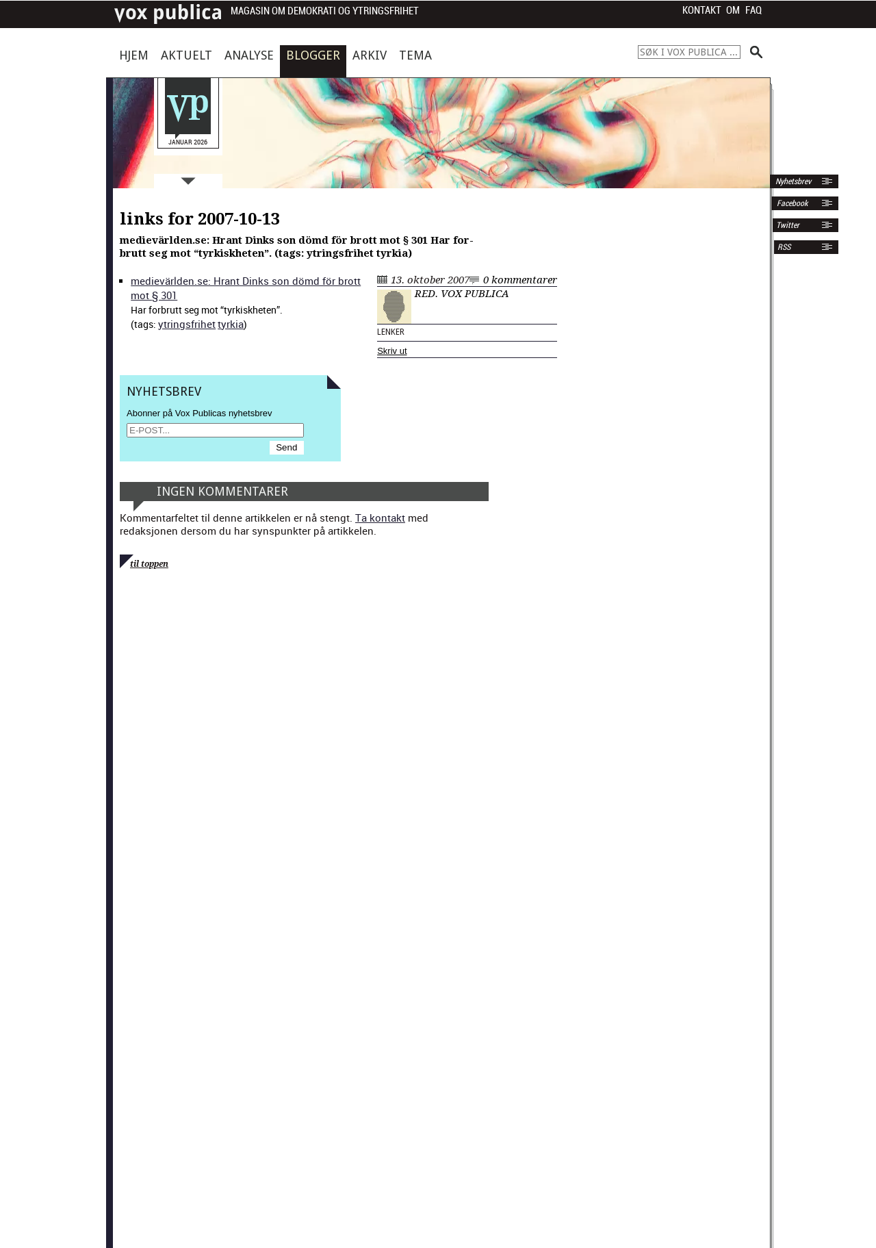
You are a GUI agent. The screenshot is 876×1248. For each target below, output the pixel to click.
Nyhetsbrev (792, 181)
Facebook (791, 203)
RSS (783, 247)
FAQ (753, 10)
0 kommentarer (520, 280)
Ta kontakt (380, 517)
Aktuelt (186, 55)
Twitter (787, 225)
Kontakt (701, 10)
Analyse (249, 55)
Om (733, 10)
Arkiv (369, 55)
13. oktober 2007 (430, 280)
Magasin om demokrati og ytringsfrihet (325, 11)
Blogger (313, 55)
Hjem (134, 55)
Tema (415, 55)
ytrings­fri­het (187, 324)
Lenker (390, 332)
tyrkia (231, 324)
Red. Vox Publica (462, 294)
